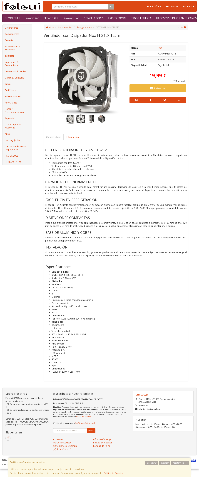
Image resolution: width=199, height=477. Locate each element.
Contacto (172, 6)
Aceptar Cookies (180, 463)
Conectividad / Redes (15, 71)
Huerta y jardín (12, 140)
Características (53, 136)
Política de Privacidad (83, 417)
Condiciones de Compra (65, 445)
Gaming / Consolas (14, 77)
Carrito (188, 6)
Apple (7, 133)
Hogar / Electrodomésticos (14, 110)
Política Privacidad (62, 442)
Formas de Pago (101, 445)
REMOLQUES (12, 18)
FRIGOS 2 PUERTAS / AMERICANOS (176, 18)
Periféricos (10, 90)
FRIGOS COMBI (117, 18)
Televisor (9, 55)
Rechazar (165, 463)
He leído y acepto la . (76, 423)
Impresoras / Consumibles (11, 64)
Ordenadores (11, 27)
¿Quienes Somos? (62, 449)
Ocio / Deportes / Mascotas (13, 126)
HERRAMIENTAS (13, 161)
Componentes (12, 33)
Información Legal (102, 439)
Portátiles (10, 40)
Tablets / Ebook (13, 96)
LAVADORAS (32, 18)
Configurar (152, 463)
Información (72, 136)
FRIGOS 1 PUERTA (140, 18)
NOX (160, 47)
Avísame (157, 88)
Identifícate (154, 6)
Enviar (91, 430)
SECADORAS (51, 18)
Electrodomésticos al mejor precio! (15, 148)
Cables (8, 83)
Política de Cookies (113, 473)
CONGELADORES (94, 18)
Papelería (9, 118)
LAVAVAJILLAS (71, 18)
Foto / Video (11, 102)
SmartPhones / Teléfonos (12, 48)
